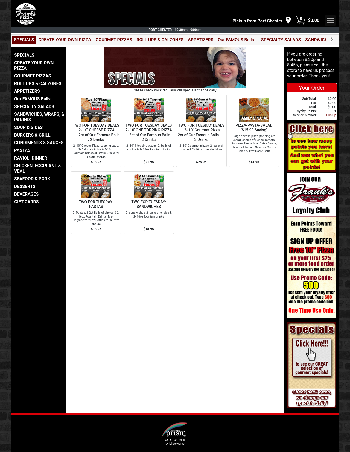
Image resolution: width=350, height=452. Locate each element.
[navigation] (262, 20)
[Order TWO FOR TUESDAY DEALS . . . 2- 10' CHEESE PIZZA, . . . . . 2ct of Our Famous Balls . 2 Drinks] (96, 131)
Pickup (331, 115)
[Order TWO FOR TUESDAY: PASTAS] (96, 203)
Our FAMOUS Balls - (237, 39)
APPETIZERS (200, 39)
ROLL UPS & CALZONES (159, 39)
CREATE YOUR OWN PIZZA (64, 39)
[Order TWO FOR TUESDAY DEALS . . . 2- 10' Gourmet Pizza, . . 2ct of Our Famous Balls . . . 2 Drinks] (201, 131)
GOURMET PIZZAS (113, 39)
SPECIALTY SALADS (281, 39)
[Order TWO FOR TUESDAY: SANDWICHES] (149, 203)
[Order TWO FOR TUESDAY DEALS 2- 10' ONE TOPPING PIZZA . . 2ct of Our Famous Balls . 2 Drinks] (149, 131)
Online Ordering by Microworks (175, 441)
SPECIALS (24, 39)
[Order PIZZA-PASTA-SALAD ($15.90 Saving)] (254, 131)
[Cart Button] (300, 20)
